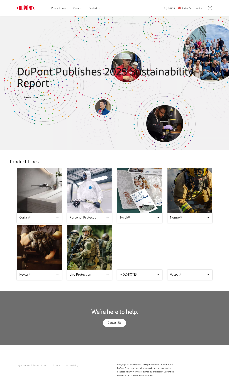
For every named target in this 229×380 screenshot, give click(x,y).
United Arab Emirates (192, 8)
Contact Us (94, 8)
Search (169, 8)
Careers (77, 8)
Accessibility (72, 365)
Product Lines (58, 8)
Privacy (56, 365)
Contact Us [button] (114, 323)
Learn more (31, 97)
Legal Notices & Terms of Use (31, 365)
